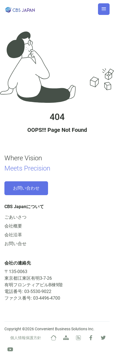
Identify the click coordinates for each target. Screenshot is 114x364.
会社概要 (13, 226)
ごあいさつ (15, 217)
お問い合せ (15, 243)
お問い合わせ (26, 188)
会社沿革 (13, 234)
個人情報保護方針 (25, 338)
